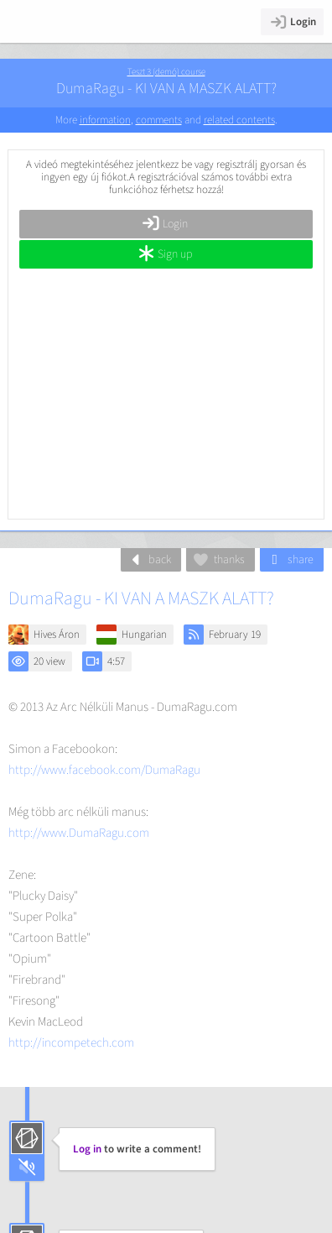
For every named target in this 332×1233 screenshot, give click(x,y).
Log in (87, 1149)
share (290, 559)
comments (159, 120)
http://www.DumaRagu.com (78, 833)
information (105, 120)
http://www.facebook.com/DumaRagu (104, 770)
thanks (218, 559)
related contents (239, 120)
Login (292, 21)
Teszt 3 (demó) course (166, 71)
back (149, 559)
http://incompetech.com (71, 1043)
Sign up (165, 254)
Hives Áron (57, 634)
